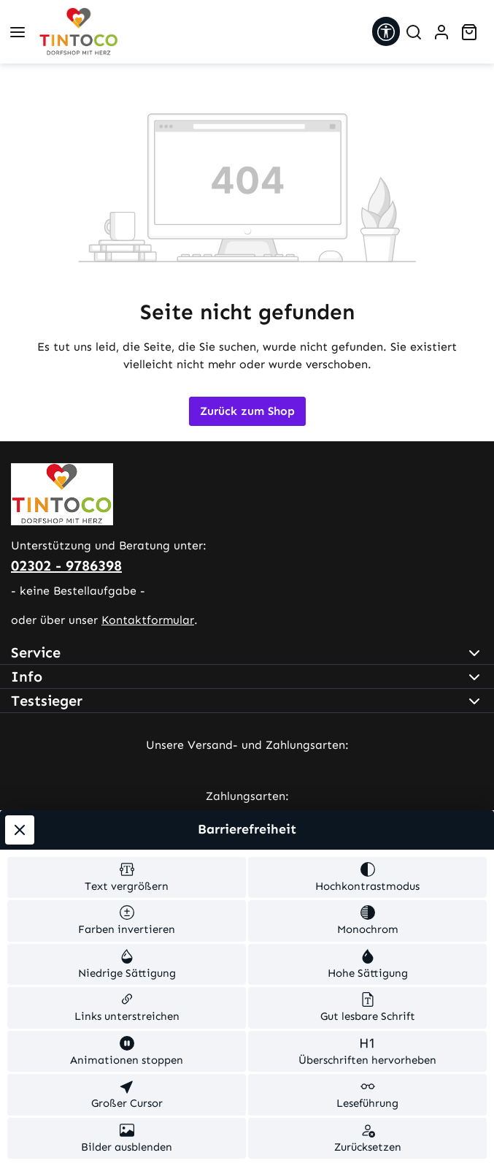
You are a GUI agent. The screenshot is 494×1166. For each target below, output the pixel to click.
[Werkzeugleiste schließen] (19, 830)
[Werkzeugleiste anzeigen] (386, 31)
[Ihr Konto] (441, 32)
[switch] (126, 878)
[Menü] (17, 32)
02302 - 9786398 (66, 565)
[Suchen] (414, 32)
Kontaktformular (147, 620)
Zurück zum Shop (247, 411)
